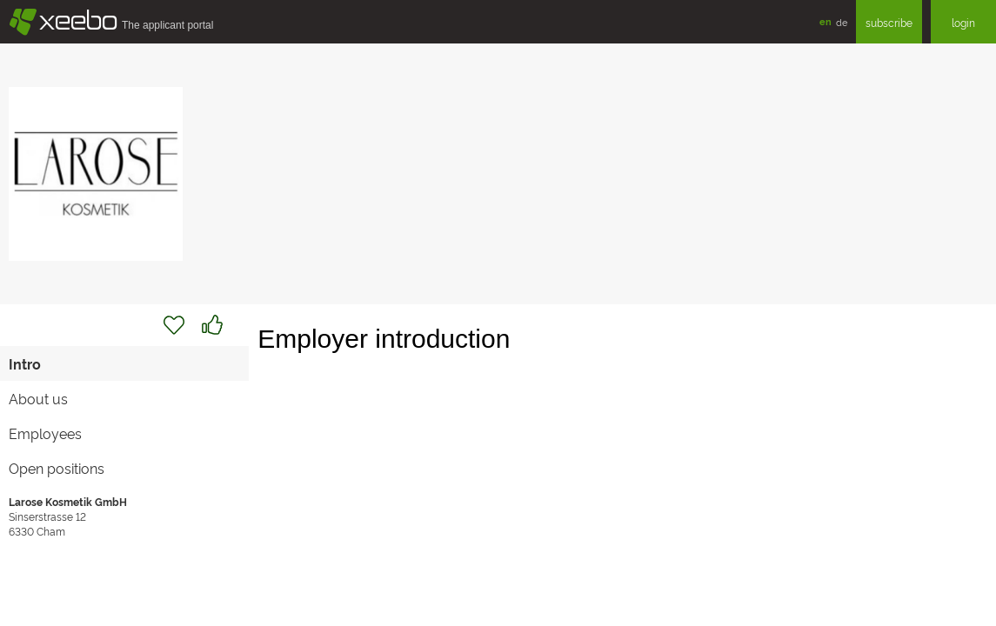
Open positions (56, 467)
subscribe (889, 22)
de (841, 22)
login (963, 22)
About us (38, 398)
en (825, 21)
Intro (25, 363)
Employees (45, 433)
